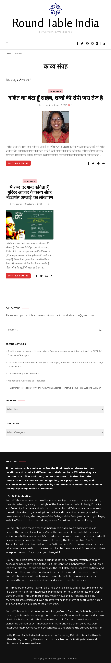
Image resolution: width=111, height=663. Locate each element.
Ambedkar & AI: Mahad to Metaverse (26, 380)
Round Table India (55, 23)
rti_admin (46, 105)
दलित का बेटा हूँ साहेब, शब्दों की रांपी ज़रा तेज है (55, 98)
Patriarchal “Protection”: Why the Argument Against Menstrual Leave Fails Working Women (54, 388)
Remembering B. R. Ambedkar (23, 373)
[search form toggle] (104, 44)
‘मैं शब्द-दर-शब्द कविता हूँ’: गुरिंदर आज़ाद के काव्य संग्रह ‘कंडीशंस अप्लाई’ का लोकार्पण (29, 192)
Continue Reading (18, 163)
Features (55, 91)
